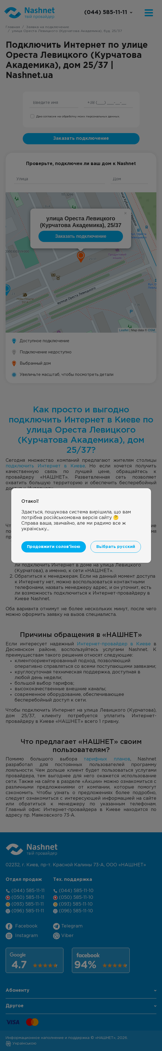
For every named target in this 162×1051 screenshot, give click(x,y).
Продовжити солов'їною (53, 547)
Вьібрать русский (115, 547)
